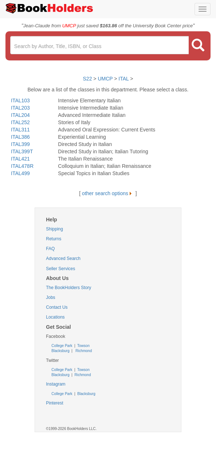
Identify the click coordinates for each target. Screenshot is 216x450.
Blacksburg (60, 351)
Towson (83, 346)
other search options (108, 193)
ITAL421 (20, 159)
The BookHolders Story (68, 287)
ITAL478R (22, 166)
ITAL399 (20, 144)
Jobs (50, 297)
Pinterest (54, 403)
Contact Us (56, 307)
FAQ (50, 248)
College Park (62, 346)
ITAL (123, 79)
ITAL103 (20, 100)
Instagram (55, 384)
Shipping (54, 229)
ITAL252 (20, 122)
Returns (53, 238)
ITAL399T (22, 151)
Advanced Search (63, 258)
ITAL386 (20, 137)
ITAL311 (20, 130)
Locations (55, 317)
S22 (87, 79)
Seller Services (60, 268)
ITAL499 (20, 173)
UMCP (106, 79)
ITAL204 (20, 115)
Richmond (83, 351)
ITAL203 (20, 108)
